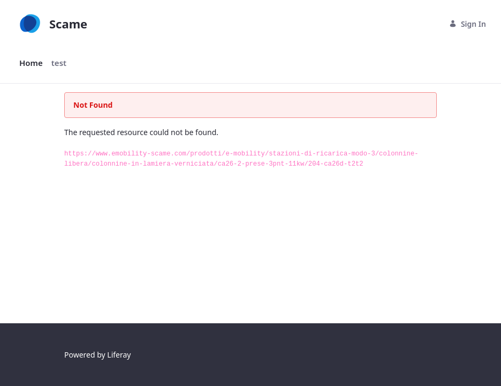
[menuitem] (31, 63)
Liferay (119, 355)
